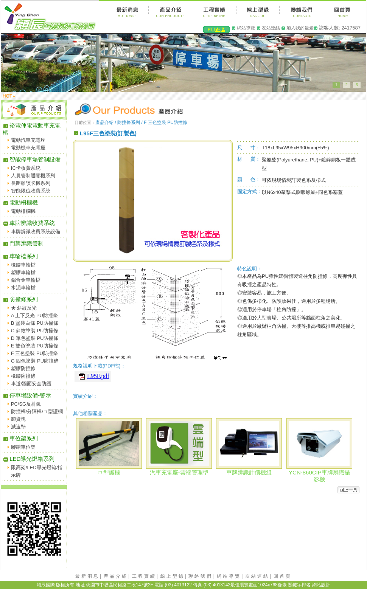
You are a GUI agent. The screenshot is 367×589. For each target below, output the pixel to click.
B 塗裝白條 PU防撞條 (34, 323)
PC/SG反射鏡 (26, 404)
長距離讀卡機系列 (30, 183)
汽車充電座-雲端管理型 (179, 472)
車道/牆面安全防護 (31, 383)
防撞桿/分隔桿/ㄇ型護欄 (37, 411)
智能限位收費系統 (30, 191)
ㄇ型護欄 (109, 472)
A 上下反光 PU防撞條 (34, 315)
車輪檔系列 (20, 256)
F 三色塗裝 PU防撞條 (34, 353)
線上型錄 (172, 576)
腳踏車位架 (23, 447)
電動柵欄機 (20, 202)
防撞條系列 (20, 299)
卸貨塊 (18, 419)
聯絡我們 (200, 576)
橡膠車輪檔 (23, 265)
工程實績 (144, 576)
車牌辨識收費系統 (29, 223)
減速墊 (18, 426)
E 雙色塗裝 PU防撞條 (34, 346)
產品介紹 (116, 576)
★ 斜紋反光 (24, 308)
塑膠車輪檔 (23, 272)
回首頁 (283, 576)
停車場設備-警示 (27, 395)
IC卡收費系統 (25, 168)
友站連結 (271, 28)
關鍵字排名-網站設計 (309, 584)
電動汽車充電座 (28, 140)
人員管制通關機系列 (33, 175)
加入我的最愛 (300, 28)
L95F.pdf (98, 376)
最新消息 (87, 576)
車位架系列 (20, 438)
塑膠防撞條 (23, 368)
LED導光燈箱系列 (28, 459)
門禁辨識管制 (23, 243)
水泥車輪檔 (23, 287)
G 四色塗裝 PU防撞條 (35, 361)
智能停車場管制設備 (32, 159)
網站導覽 (246, 28)
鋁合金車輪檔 (25, 280)
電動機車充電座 (28, 147)
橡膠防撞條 (23, 376)
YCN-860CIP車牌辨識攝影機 (319, 475)
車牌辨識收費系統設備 (35, 231)
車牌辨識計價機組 (249, 472)
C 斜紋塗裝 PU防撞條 (35, 330)
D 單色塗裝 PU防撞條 (35, 338)
